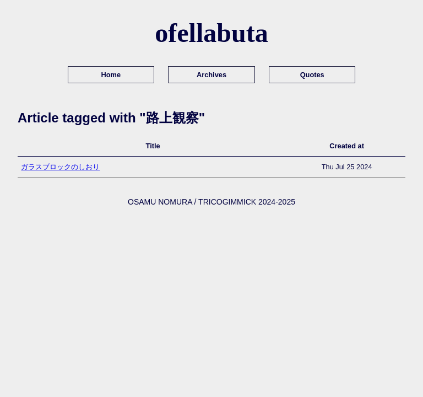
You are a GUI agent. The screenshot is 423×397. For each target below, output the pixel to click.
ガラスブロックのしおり (60, 167)
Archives (211, 75)
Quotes (312, 75)
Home (111, 75)
